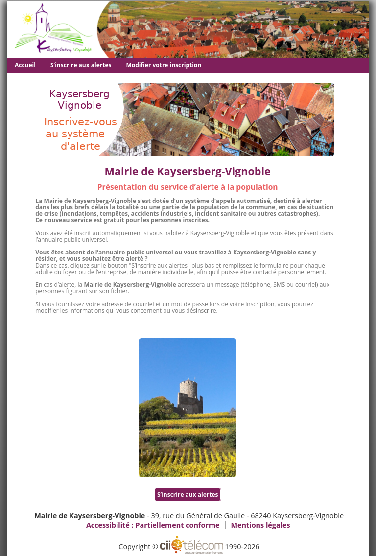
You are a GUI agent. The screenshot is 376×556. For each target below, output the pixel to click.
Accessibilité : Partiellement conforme (153, 525)
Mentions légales (260, 525)
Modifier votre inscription (164, 65)
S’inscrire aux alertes (81, 65)
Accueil (25, 65)
